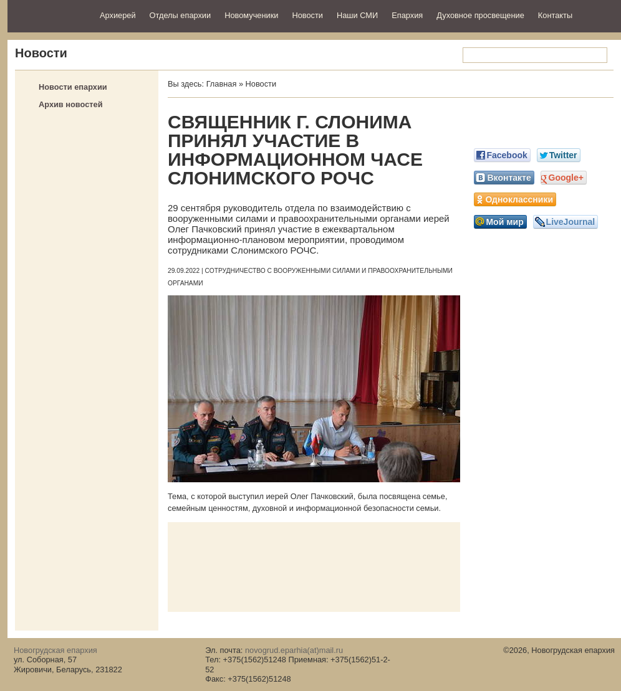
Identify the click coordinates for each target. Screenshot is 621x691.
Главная (221, 83)
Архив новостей (71, 104)
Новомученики (251, 15)
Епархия (407, 15)
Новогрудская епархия (49, 14)
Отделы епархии (180, 15)
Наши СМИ (357, 15)
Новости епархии (73, 87)
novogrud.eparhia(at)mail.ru (294, 650)
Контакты (555, 15)
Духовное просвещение (480, 15)
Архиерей (118, 15)
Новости (307, 15)
